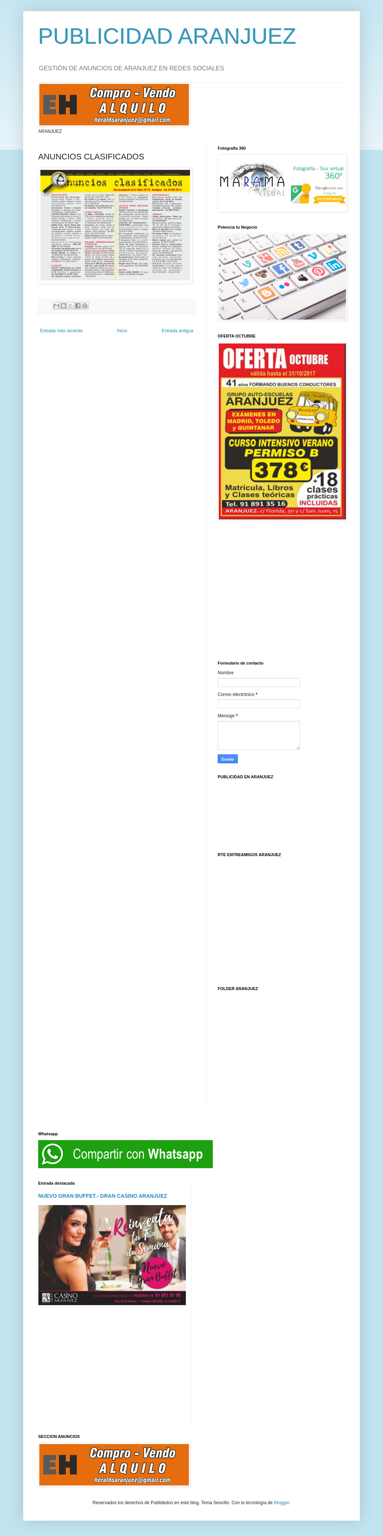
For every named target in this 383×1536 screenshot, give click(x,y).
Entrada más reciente (61, 330)
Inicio (122, 330)
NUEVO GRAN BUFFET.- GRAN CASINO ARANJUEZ (102, 1196)
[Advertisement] (281, 586)
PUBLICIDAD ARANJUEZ (167, 36)
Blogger (281, 1502)
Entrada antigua (177, 330)
